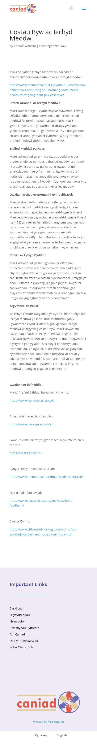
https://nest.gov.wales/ (26, 453)
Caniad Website (25, 46)
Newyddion (18, 621)
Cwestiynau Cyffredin (24, 628)
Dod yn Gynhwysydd (24, 641)
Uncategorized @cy (52, 46)
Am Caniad (17, 634)
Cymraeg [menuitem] (41, 735)
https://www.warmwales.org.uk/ (32, 400)
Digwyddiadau (20, 615)
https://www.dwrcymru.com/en (31, 424)
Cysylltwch (17, 608)
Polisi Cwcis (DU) (21, 647)
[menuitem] (39, 735)
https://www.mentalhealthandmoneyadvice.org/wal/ (46, 477)
